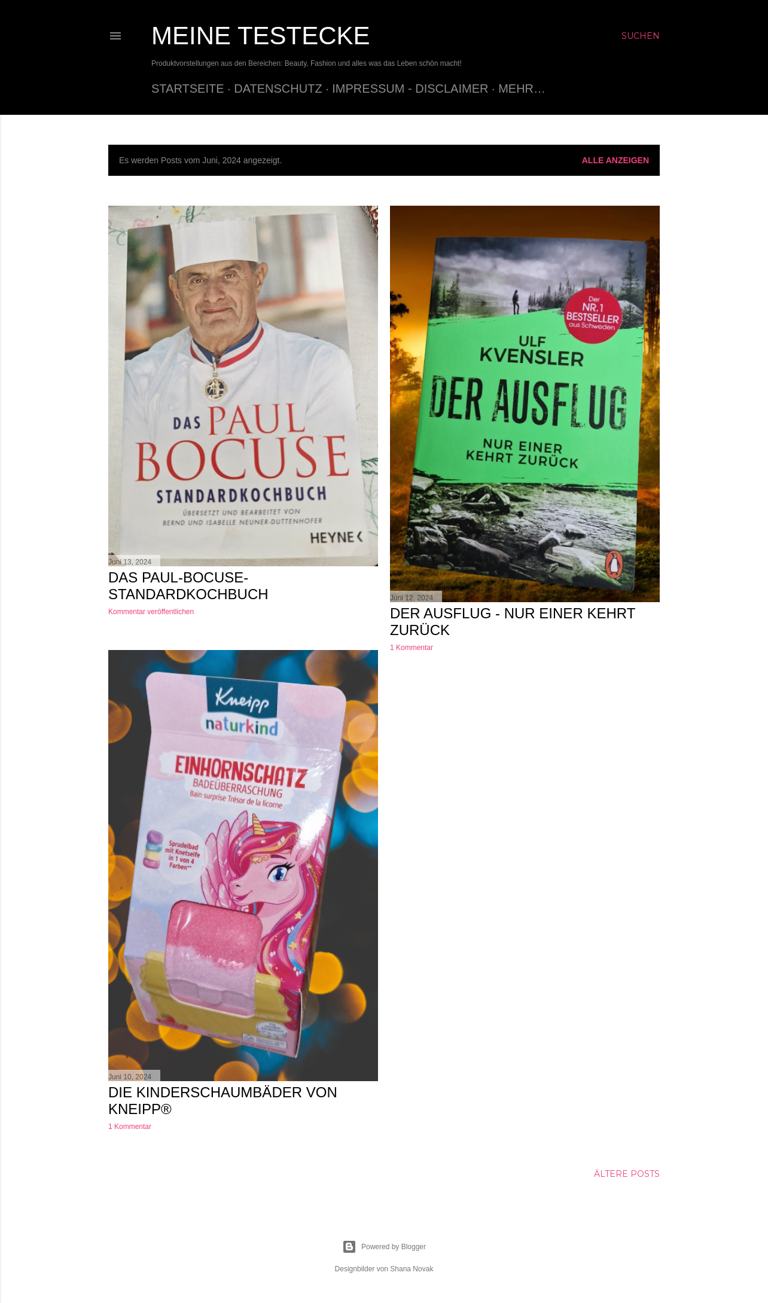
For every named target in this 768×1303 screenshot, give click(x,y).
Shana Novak (411, 1269)
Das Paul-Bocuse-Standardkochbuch (188, 585)
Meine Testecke (260, 36)
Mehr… (521, 88)
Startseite (187, 88)
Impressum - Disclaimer (410, 88)
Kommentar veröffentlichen (151, 612)
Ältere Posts (627, 1173)
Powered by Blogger (384, 1247)
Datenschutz (278, 88)
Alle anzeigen (615, 160)
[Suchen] (640, 36)
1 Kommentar (411, 647)
